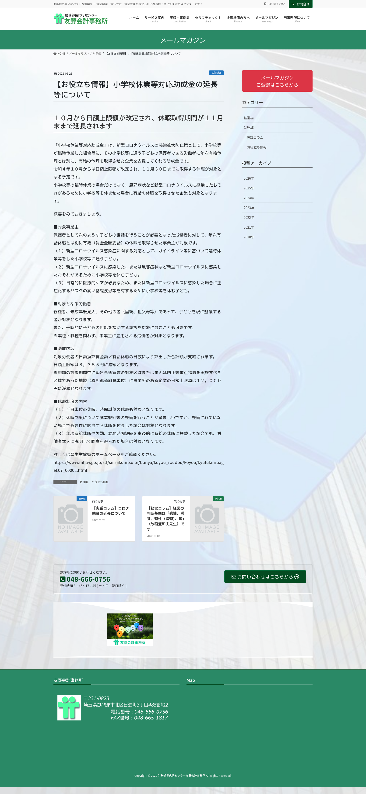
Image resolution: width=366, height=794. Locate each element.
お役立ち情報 (100, 482)
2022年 (249, 217)
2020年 (249, 237)
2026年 (249, 178)
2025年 (249, 188)
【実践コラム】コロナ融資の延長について (110, 510)
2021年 (249, 227)
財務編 (216, 72)
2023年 (249, 207)
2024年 (249, 197)
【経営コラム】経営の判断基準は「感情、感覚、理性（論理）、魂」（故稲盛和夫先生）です (165, 518)
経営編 (248, 117)
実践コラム (255, 137)
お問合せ (301, 4)
